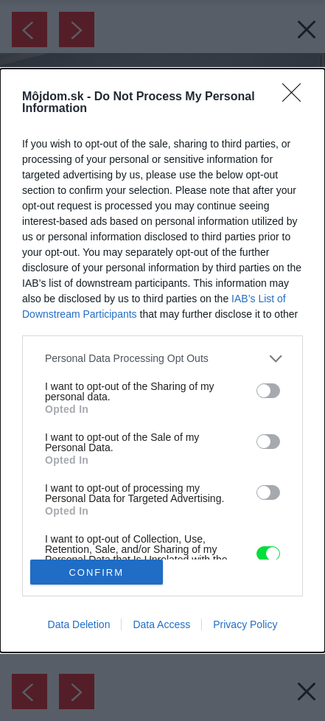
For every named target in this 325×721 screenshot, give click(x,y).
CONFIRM (96, 572)
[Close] (296, 97)
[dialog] (162, 360)
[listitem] (162, 358)
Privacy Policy (245, 624)
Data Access (161, 624)
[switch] (268, 390)
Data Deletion (79, 624)
